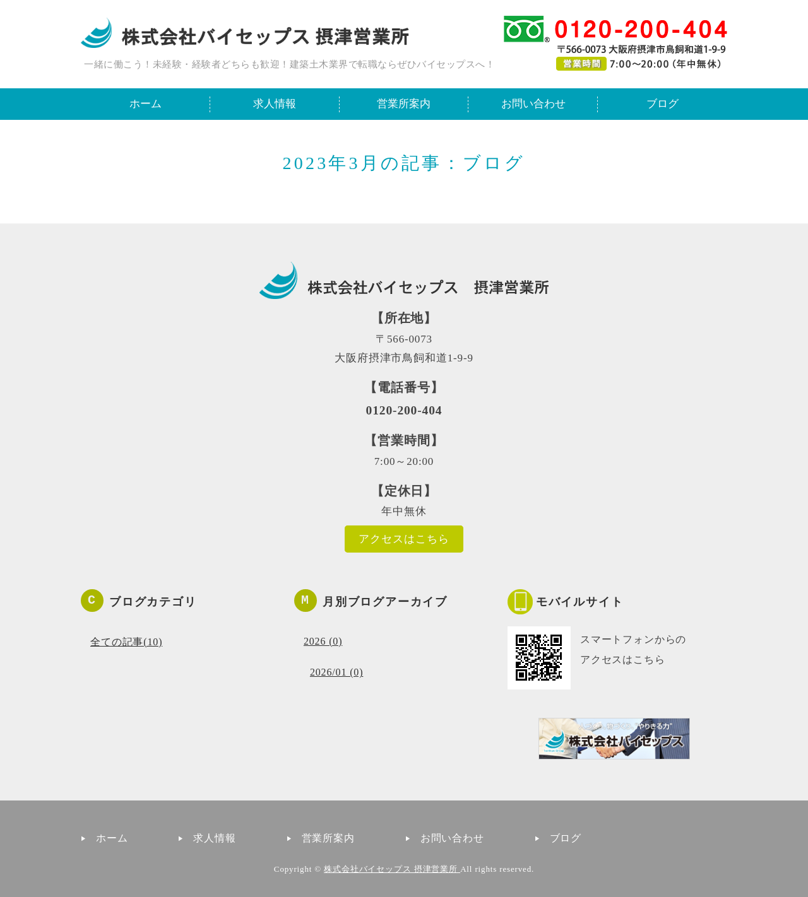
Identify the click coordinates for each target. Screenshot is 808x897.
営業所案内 (404, 104)
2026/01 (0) (336, 672)
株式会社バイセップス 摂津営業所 (392, 869)
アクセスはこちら (404, 539)
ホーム (145, 104)
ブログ (662, 104)
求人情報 (274, 104)
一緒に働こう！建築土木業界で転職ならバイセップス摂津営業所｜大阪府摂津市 (245, 33)
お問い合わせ (533, 104)
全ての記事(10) (126, 641)
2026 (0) (323, 641)
